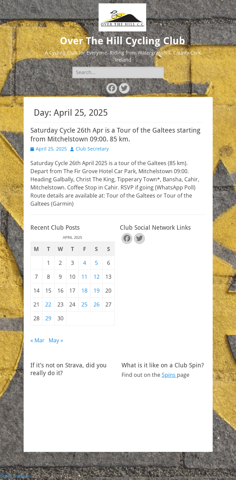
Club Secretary (92, 148)
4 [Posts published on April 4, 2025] (84, 263)
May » (56, 340)
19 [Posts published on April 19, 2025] (97, 290)
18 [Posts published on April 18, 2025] (84, 290)
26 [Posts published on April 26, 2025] (97, 304)
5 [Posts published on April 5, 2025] (96, 263)
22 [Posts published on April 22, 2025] (48, 304)
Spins (169, 375)
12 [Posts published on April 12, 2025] (97, 276)
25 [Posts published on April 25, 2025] (84, 304)
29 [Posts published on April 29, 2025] (48, 318)
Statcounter (15, 476)
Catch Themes (133, 465)
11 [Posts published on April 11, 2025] (84, 276)
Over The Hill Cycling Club (122, 41)
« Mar (37, 340)
